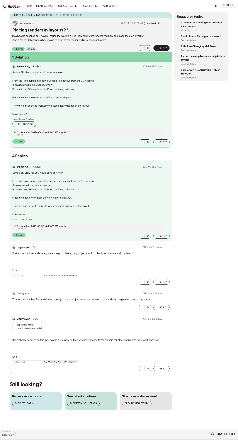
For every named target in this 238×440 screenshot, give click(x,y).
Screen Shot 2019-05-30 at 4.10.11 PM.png (40, 132)
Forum (29, 6)
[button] (141, 48)
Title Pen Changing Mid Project (199, 46)
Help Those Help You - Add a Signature (60, 275)
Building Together (68, 6)
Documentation (188, 40)
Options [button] (168, 15)
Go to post (25, 124)
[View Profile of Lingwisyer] (23, 247)
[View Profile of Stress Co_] (23, 66)
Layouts (31, 49)
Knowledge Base (44, 6)
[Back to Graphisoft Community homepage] (12, 6)
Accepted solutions (83, 403)
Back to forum (24, 403)
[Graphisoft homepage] (223, 434)
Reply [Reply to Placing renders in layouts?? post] (163, 48)
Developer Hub (90, 6)
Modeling (185, 30)
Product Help (109, 6)
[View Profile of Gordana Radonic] (155, 23)
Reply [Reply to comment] (163, 142)
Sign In (228, 5)
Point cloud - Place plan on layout (201, 36)
